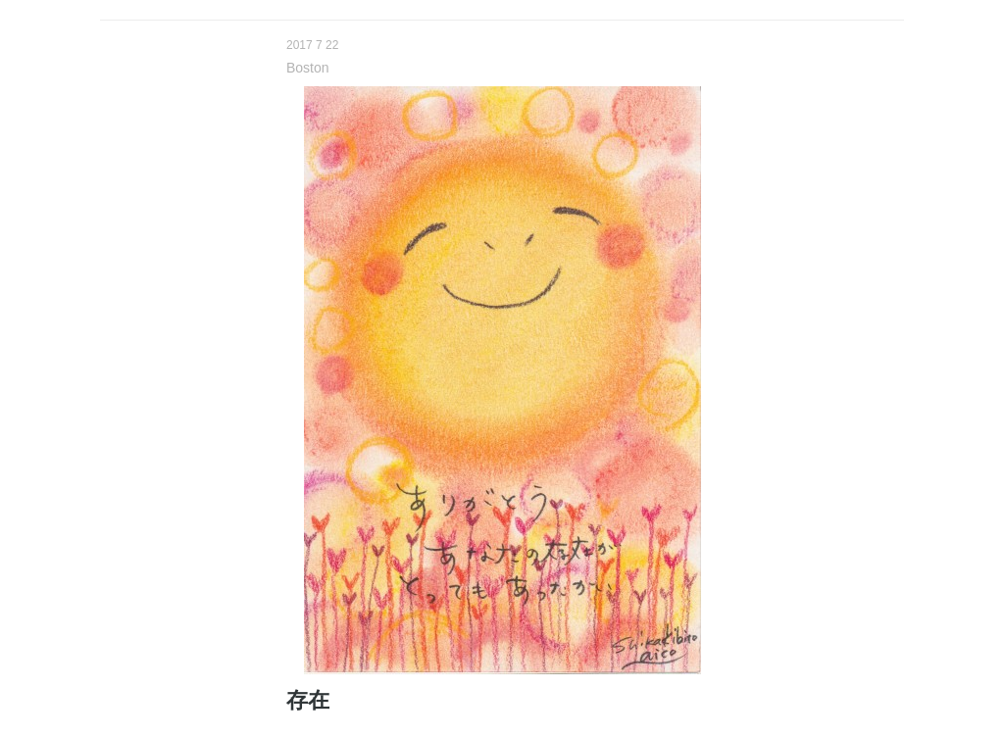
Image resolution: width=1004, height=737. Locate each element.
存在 (307, 700)
